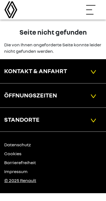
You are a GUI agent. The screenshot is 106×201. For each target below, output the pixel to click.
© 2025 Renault (20, 180)
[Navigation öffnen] (93, 9)
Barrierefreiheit (20, 162)
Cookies (12, 153)
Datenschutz (17, 144)
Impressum (16, 171)
